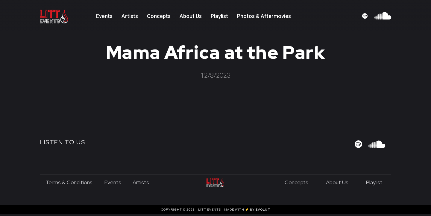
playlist (219, 16)
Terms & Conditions (68, 182)
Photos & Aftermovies (264, 16)
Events (104, 16)
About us (337, 182)
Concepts (159, 16)
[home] (68, 16)
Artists (130, 16)
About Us (191, 16)
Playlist (374, 182)
